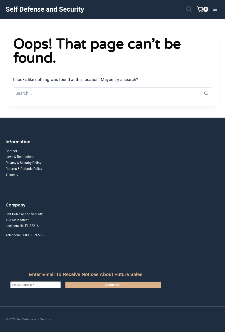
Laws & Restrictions (20, 157)
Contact (11, 151)
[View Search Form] (189, 9)
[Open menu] (215, 9)
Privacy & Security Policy (23, 163)
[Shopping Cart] (202, 9)
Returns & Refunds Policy (24, 169)
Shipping (12, 174)
